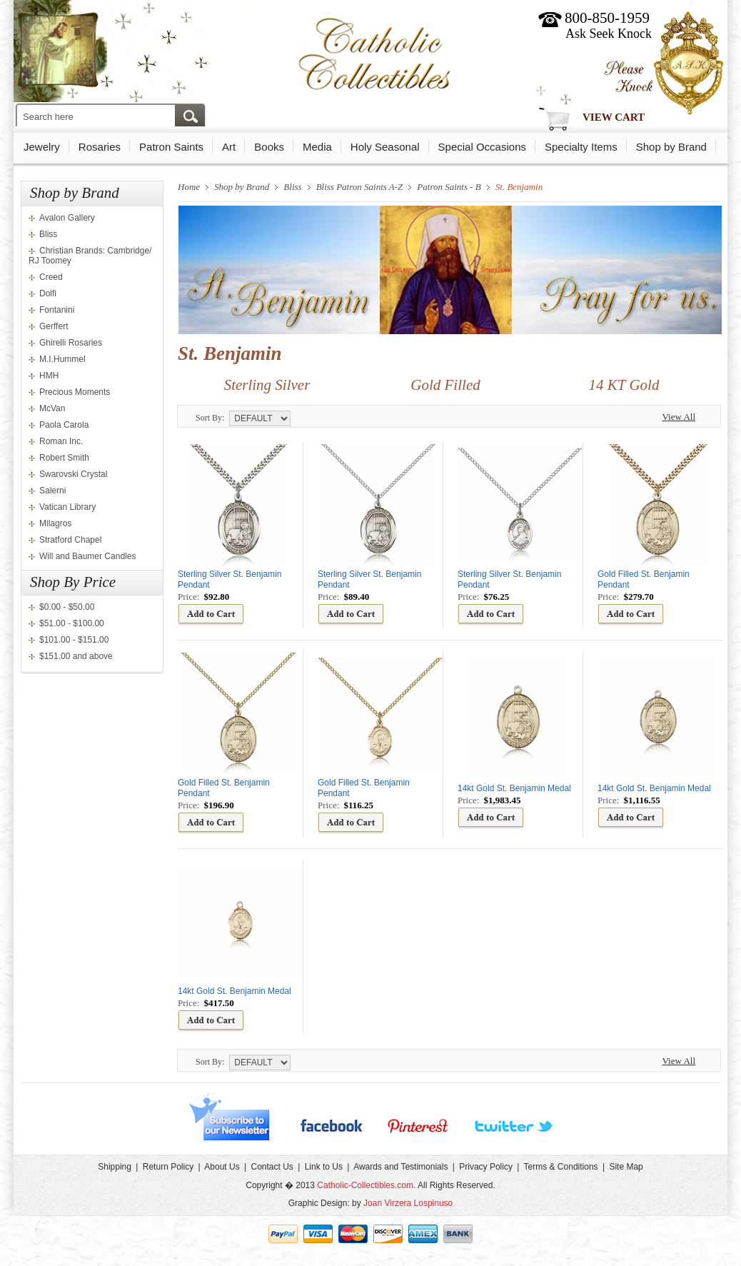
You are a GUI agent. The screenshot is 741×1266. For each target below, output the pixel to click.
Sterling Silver (267, 384)
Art (229, 147)
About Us (221, 1167)
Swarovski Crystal (73, 474)
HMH (49, 376)
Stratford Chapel (70, 540)
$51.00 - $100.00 (71, 623)
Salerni (52, 491)
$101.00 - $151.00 (74, 640)
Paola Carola (64, 425)
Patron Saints (171, 147)
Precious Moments (74, 392)
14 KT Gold (624, 384)
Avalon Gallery (67, 218)
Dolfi (47, 293)
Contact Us (272, 1167)
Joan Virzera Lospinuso (408, 1203)
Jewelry (42, 147)
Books (269, 147)
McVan (52, 408)
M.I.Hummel (62, 359)
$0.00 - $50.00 (66, 607)
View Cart (614, 117)
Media (317, 147)
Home (189, 186)
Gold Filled (445, 384)
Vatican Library (67, 507)
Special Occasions (482, 147)
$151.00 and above (76, 656)
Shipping (114, 1167)
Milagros (55, 523)
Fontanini (56, 310)
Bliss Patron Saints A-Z (359, 186)
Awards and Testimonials (400, 1167)
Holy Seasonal (385, 147)
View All (678, 416)
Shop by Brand (671, 147)
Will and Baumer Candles (87, 556)
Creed (51, 277)
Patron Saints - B (448, 186)
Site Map (625, 1167)
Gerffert (53, 326)
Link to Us (324, 1167)
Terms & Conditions (561, 1167)
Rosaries (100, 147)
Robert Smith (64, 458)
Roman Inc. (61, 441)
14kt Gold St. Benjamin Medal (514, 788)
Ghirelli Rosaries (70, 343)
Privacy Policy (486, 1167)
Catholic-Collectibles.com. (366, 1185)
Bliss (48, 234)
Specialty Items (581, 147)
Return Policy (168, 1167)
